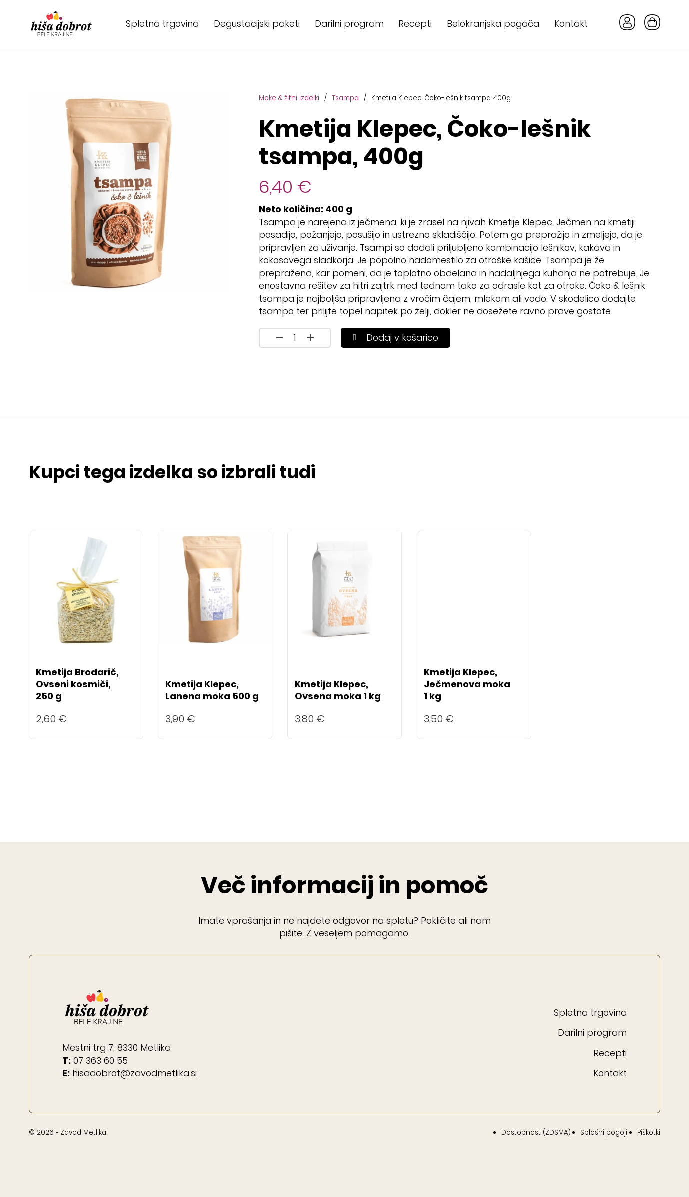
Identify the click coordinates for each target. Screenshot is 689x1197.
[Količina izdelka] (294, 337)
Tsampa (345, 98)
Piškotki (648, 1132)
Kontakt (571, 23)
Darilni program (349, 23)
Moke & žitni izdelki (289, 98)
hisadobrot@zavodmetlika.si (134, 1073)
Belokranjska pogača (493, 23)
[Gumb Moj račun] (627, 24)
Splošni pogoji (603, 1132)
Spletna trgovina (162, 23)
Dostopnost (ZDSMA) (536, 1132)
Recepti (415, 23)
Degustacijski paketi (257, 23)
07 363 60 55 (100, 1060)
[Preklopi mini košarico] (652, 22)
